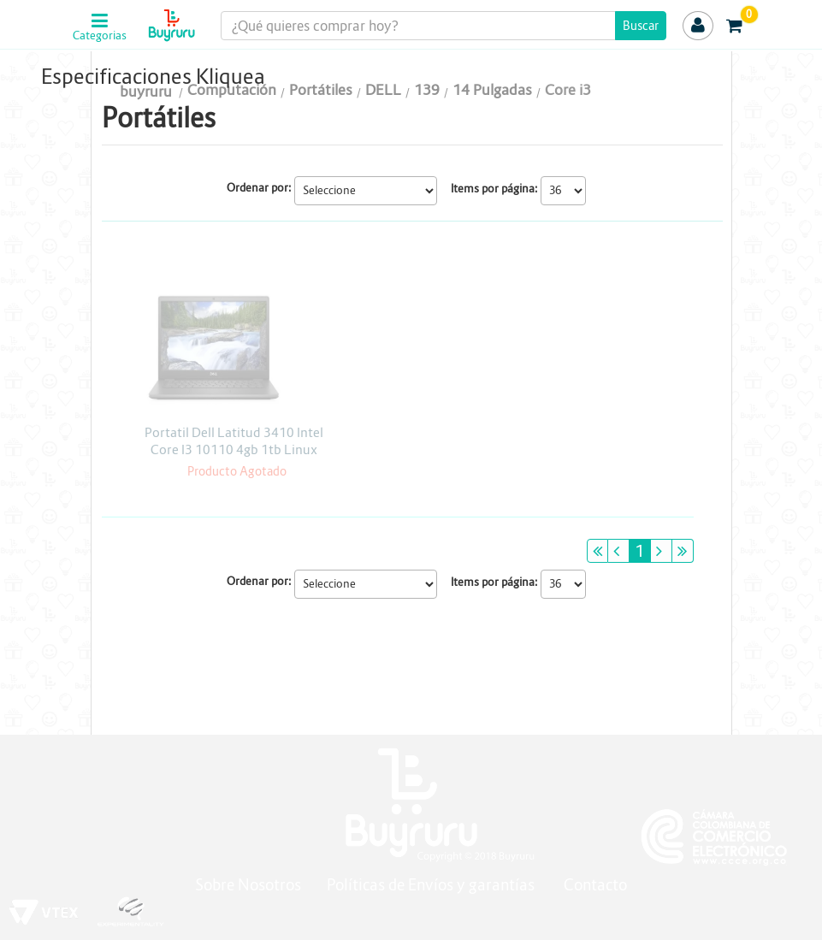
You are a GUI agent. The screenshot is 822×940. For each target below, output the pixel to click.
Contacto (595, 885)
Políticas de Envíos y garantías (432, 885)
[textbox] (443, 25)
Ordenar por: (259, 187)
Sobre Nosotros (248, 885)
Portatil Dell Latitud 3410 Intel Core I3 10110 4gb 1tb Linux (234, 441)
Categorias (100, 36)
